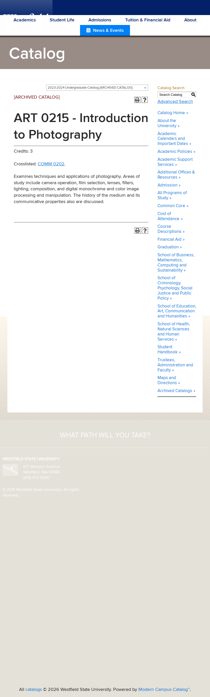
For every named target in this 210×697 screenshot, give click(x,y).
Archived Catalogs (175, 391)
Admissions (99, 20)
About (190, 20)
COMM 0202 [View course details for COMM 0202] (51, 164)
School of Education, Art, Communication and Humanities (177, 311)
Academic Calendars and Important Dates (173, 139)
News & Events (108, 30)
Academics (25, 20)
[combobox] (97, 88)
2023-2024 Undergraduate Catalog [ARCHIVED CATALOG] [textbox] (90, 87)
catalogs (33, 689)
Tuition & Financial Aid (147, 20)
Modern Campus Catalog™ (164, 689)
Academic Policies (175, 152)
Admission (167, 185)
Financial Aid (169, 239)
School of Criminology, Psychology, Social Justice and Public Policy (175, 288)
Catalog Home (171, 113)
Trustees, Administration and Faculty (175, 365)
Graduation (168, 247)
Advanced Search (175, 101)
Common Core (171, 206)
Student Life (62, 20)
